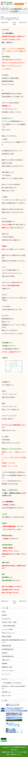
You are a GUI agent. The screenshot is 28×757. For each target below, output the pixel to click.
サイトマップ (6, 674)
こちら (23, 493)
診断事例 (4, 663)
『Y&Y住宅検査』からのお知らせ (12, 683)
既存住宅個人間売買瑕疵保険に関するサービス (14, 641)
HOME (2, 16)
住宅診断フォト (6, 692)
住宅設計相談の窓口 (8, 656)
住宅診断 (4, 653)
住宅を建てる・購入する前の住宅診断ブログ (10, 18)
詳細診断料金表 (6, 646)
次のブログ (22, 22)
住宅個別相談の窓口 (8, 649)
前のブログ (5, 22)
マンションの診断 (7, 629)
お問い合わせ (19, 4)
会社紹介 (4, 615)
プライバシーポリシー (8, 671)
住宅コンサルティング (8, 633)
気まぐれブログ (6, 696)
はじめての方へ (6, 619)
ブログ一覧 (14, 23)
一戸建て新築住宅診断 (8, 626)
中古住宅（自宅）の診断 (9, 622)
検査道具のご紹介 (7, 667)
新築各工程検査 (6, 636)
